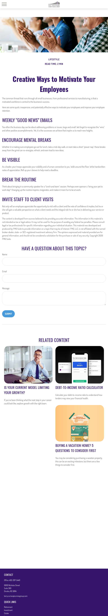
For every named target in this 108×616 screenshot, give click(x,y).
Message (5, 288)
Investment (8, 610)
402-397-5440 (14, 580)
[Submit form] (8, 313)
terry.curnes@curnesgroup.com (15, 596)
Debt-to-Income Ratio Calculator (79, 387)
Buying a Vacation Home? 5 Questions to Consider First (75, 448)
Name (4, 254)
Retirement (8, 607)
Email (4, 271)
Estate (6, 613)
